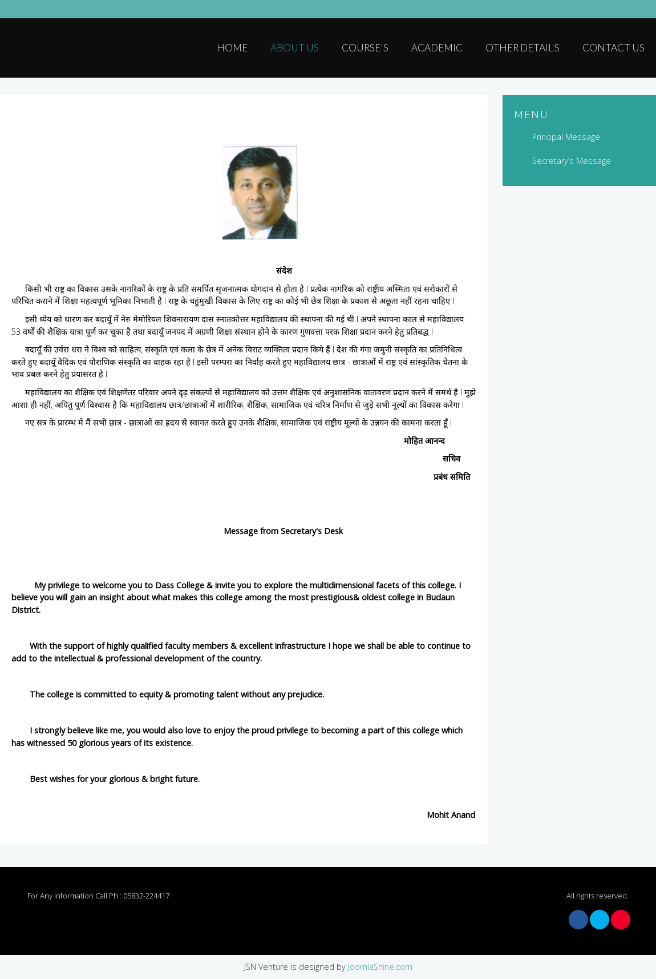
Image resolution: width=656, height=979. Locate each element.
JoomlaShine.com (380, 966)
